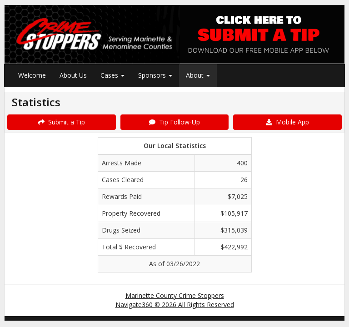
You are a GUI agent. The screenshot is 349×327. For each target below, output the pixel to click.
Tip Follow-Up (174, 122)
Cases (112, 75)
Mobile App (287, 122)
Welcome (32, 75)
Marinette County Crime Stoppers (174, 295)
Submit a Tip (61, 122)
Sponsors (155, 75)
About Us (73, 75)
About (198, 75)
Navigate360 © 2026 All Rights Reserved (174, 304)
